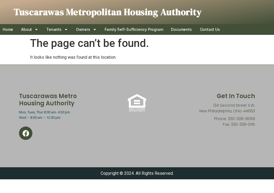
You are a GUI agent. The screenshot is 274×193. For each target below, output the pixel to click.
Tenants (57, 29)
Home (8, 29)
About (29, 29)
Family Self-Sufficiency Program (134, 29)
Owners (86, 29)
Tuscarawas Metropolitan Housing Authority (107, 12)
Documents (181, 29)
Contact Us (210, 29)
